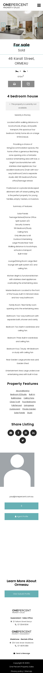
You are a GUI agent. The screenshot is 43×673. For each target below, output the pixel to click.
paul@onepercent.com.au (21, 496)
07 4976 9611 (21, 645)
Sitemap (28, 671)
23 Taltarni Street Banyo (21, 621)
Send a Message (21, 653)
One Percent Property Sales (21, 666)
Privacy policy (17, 671)
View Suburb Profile (21, 594)
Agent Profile (21, 516)
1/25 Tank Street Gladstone (21, 643)
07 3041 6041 (21, 624)
